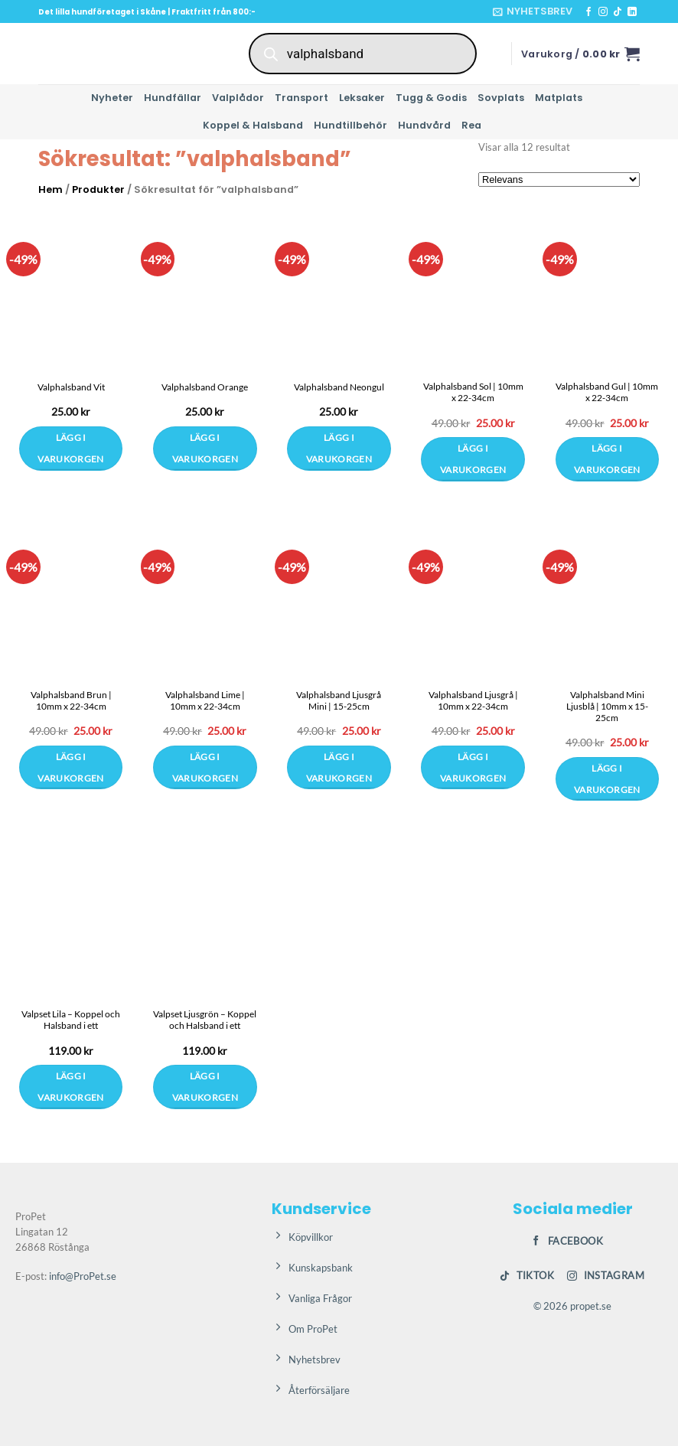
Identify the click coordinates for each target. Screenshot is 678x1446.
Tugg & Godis (431, 97)
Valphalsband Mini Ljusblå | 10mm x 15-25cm (607, 706)
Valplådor (238, 97)
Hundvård (424, 125)
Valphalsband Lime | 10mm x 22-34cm (205, 700)
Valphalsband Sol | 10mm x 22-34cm (473, 392)
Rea (471, 125)
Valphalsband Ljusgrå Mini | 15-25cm (338, 700)
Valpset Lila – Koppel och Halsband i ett (70, 1019)
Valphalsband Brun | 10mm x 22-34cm (71, 700)
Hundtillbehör (350, 125)
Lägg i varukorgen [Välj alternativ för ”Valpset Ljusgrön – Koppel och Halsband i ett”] (205, 1086)
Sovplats (501, 97)
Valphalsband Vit (71, 387)
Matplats (558, 97)
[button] (532, 11)
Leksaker (362, 97)
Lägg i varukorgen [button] (473, 459)
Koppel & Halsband (253, 125)
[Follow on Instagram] (603, 12)
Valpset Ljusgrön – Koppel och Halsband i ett (204, 1019)
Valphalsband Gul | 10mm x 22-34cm (607, 392)
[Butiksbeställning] (559, 179)
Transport (301, 97)
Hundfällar (172, 97)
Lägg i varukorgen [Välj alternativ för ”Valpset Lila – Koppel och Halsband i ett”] (70, 1086)
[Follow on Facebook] (588, 12)
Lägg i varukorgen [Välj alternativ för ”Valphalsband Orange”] (205, 448)
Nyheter (112, 97)
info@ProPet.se (82, 1276)
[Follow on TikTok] (617, 12)
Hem (50, 189)
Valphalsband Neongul (339, 387)
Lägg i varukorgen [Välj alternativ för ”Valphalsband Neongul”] (339, 448)
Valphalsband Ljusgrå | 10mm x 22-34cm (473, 700)
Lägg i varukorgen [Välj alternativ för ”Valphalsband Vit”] (70, 448)
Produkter (98, 189)
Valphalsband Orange (204, 387)
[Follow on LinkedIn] (632, 12)
